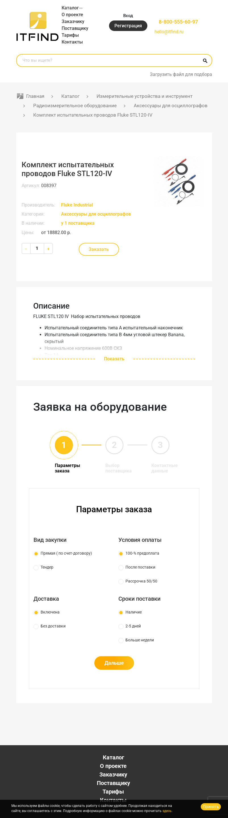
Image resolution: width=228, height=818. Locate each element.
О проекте (72, 14)
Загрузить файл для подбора (181, 74)
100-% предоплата (142, 553)
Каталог (70, 8)
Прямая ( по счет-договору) (66, 553)
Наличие (133, 612)
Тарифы (70, 35)
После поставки (140, 567)
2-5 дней (133, 626)
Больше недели (139, 640)
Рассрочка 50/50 (141, 581)
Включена (50, 612)
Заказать (99, 249)
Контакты (72, 42)
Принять (211, 806)
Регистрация (128, 25)
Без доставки (53, 626)
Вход (128, 15)
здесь (166, 811)
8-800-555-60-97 (178, 22)
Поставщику (75, 28)
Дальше (114, 663)
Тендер (47, 567)
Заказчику (73, 21)
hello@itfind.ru (168, 31)
